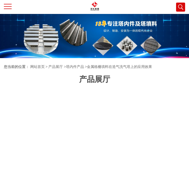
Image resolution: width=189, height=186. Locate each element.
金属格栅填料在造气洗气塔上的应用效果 (119, 67)
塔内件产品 (75, 67)
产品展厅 (55, 67)
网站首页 (37, 67)
